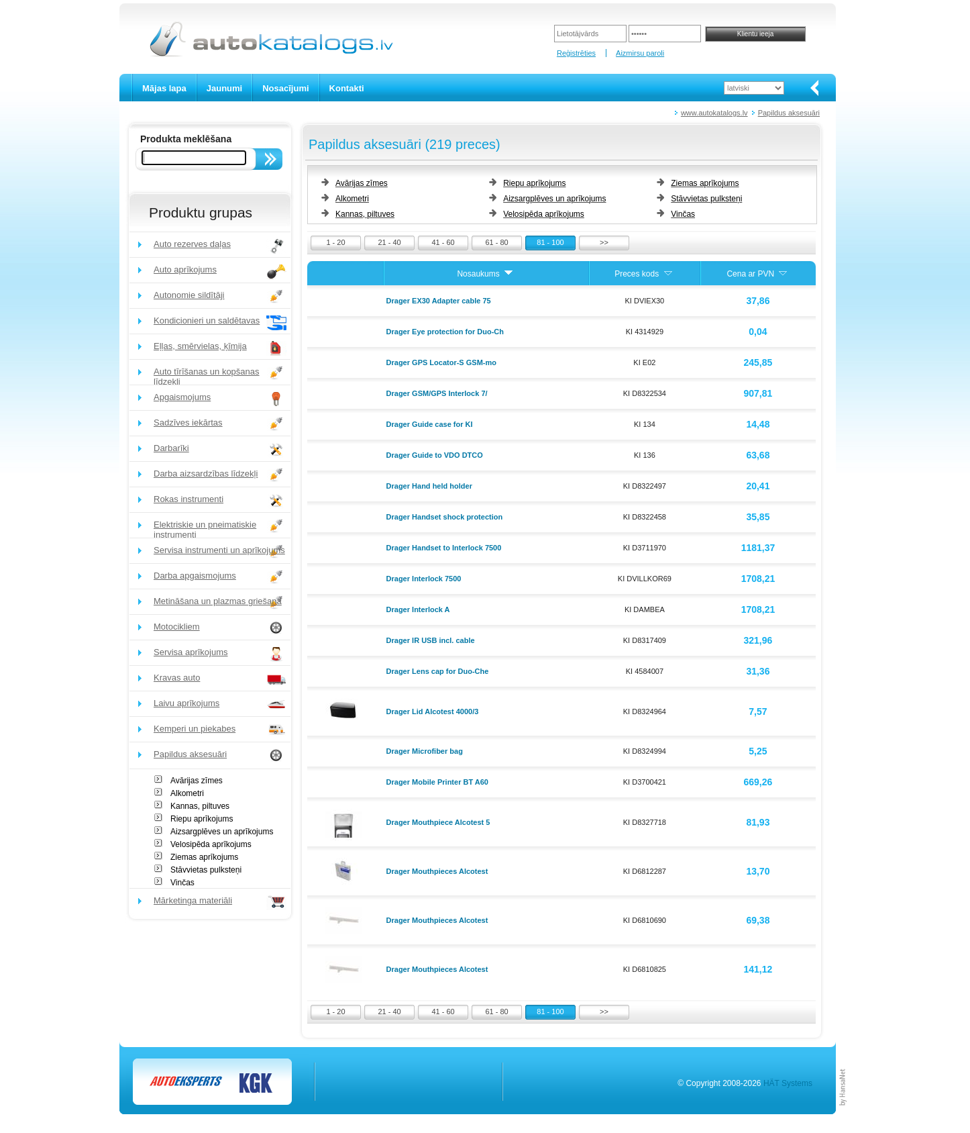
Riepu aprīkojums (201, 819)
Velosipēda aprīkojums (211, 844)
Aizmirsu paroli (640, 53)
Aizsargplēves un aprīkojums (221, 831)
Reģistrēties (576, 53)
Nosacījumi (285, 88)
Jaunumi (224, 88)
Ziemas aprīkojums (204, 857)
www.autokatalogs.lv (714, 113)
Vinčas (182, 882)
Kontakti (346, 88)
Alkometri (187, 793)
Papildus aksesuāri (789, 113)
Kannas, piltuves (199, 806)
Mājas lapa (164, 88)
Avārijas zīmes (196, 780)
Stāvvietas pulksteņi (205, 870)
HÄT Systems (787, 1083)
